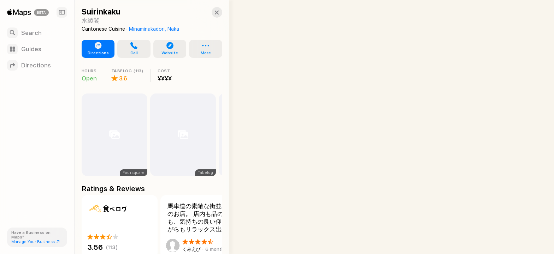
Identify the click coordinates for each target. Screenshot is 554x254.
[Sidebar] (62, 12)
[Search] (37, 33)
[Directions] (37, 65)
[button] (210, 12)
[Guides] (37, 49)
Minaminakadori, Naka (154, 29)
